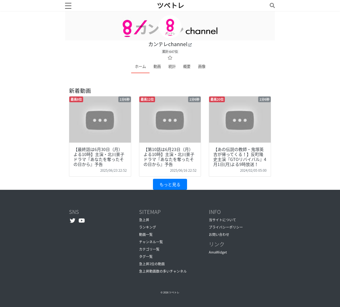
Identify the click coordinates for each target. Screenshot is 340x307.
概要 (186, 66)
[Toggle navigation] (271, 5)
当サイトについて (222, 219)
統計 (172, 66)
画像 (201, 66)
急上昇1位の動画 (152, 263)
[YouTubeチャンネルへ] (81, 220)
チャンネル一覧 (151, 241)
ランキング (147, 226)
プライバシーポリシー (226, 226)
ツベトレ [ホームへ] (170, 5)
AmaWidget (218, 252)
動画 (157, 66)
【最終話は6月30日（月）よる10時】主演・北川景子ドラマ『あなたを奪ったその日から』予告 (98, 157)
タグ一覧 (146, 256)
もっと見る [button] (170, 184)
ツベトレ (174, 292)
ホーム (140, 66)
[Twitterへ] (72, 220)
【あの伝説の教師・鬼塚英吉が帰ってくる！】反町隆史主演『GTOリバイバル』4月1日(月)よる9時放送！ (239, 157)
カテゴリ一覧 (149, 248)
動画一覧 (146, 234)
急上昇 (144, 219)
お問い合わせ (219, 234)
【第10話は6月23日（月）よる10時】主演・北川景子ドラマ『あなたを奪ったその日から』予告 (169, 157)
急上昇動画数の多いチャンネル (163, 270)
